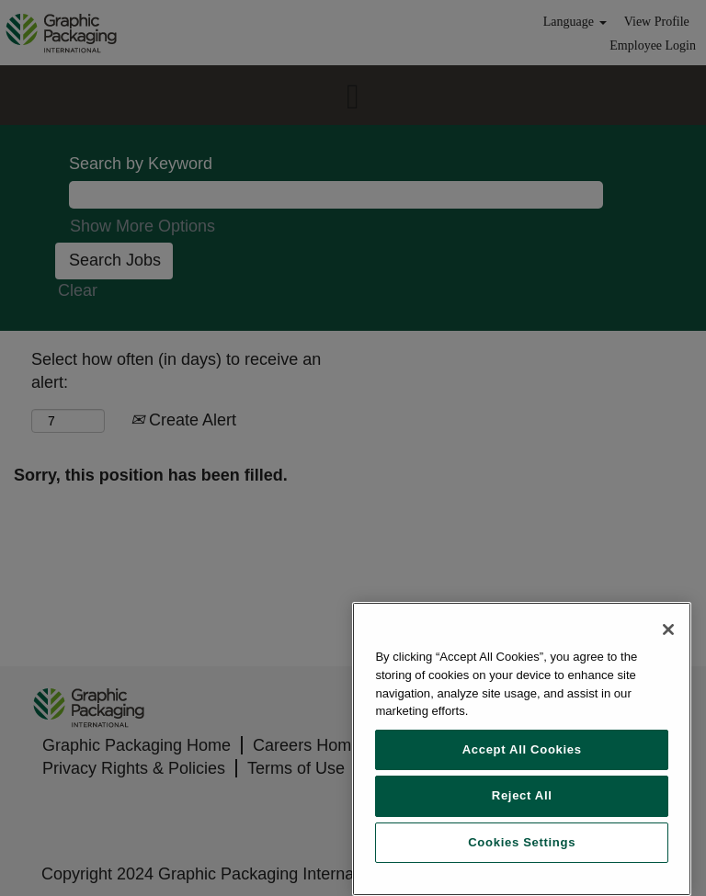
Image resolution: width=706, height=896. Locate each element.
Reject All (522, 795)
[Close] (668, 629)
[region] (521, 749)
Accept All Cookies (522, 749)
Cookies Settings (521, 842)
